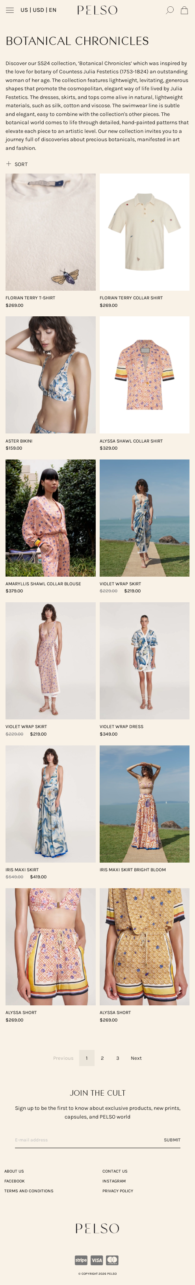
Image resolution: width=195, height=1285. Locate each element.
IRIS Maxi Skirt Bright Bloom (133, 869)
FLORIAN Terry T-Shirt (30, 298)
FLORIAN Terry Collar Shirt (131, 298)
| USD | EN (38, 9)
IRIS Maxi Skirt (22, 869)
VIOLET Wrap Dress (121, 726)
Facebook (14, 1181)
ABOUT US (14, 1171)
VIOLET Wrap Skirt (120, 583)
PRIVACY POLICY (117, 1190)
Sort (17, 164)
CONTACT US (115, 1171)
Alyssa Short (21, 1012)
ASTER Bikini (19, 441)
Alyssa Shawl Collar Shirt (131, 441)
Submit (172, 1140)
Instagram (114, 1181)
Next (136, 1058)
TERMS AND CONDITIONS (29, 1190)
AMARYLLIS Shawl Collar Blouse (43, 583)
